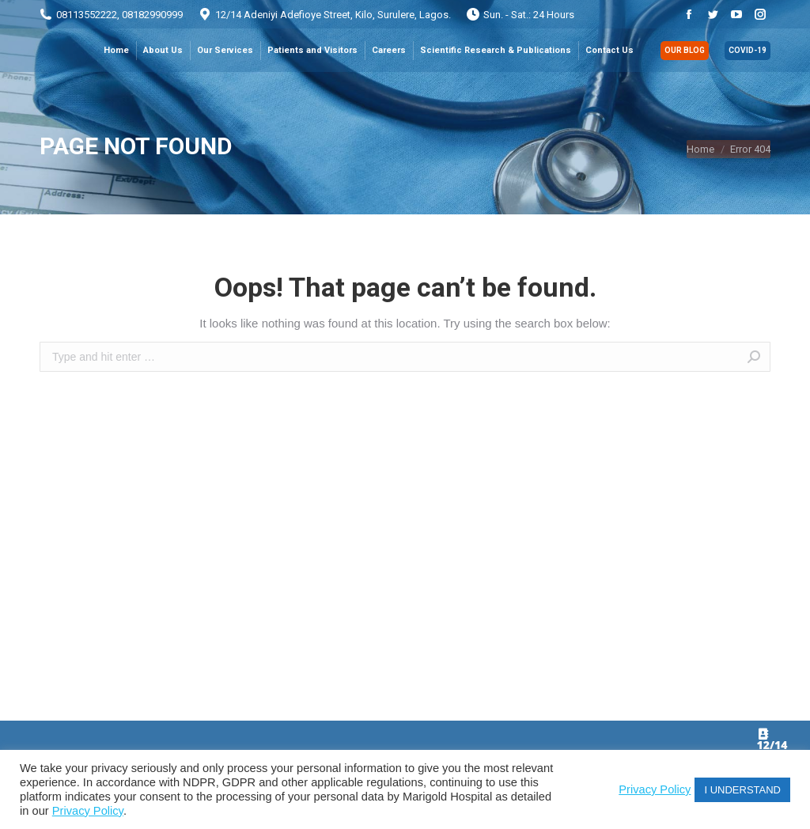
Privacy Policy (87, 810)
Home (700, 149)
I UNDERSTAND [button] (742, 790)
